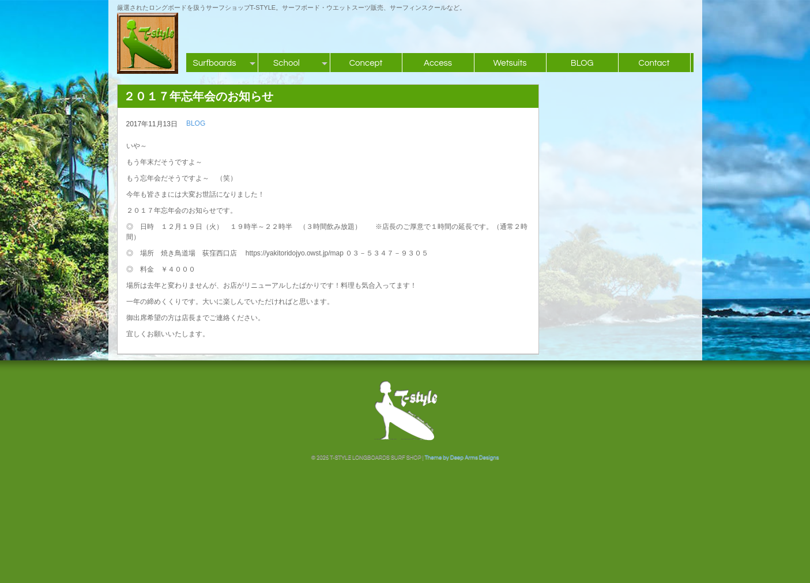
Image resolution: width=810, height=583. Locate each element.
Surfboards (214, 63)
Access (438, 63)
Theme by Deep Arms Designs (461, 457)
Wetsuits (509, 63)
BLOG (582, 63)
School (286, 63)
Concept (366, 63)
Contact (654, 63)
